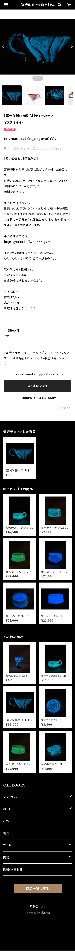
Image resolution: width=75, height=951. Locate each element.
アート (7, 845)
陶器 (6, 857)
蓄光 (6, 833)
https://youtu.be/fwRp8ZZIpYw (27, 242)
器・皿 (7, 809)
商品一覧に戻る (37, 889)
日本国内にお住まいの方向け (38, 398)
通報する (66, 407)
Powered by (37, 912)
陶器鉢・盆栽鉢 (13, 869)
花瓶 (6, 821)
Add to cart (37, 386)
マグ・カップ (10, 797)
